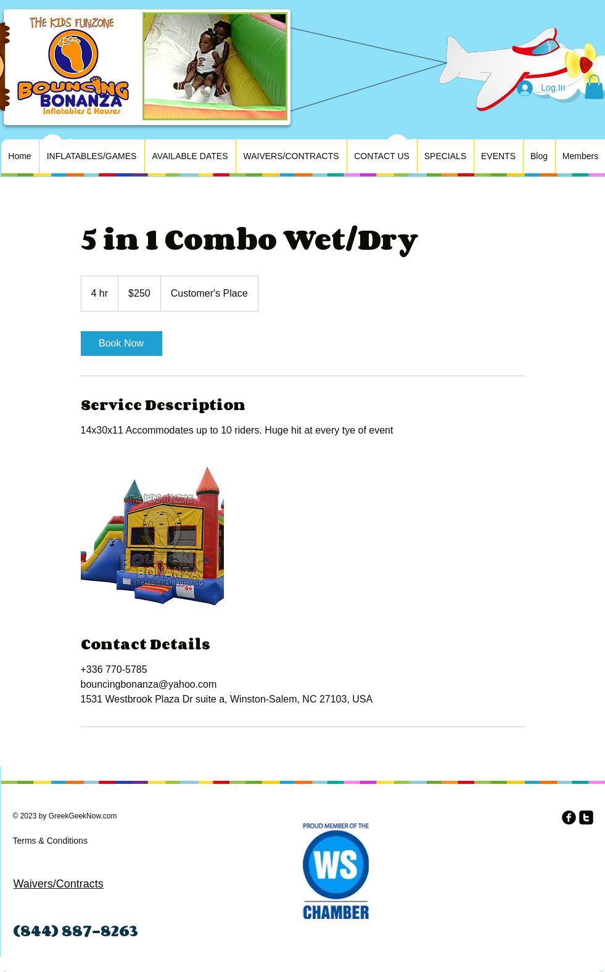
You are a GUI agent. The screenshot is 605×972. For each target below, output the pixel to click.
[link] (121, 343)
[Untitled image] (152, 536)
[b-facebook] (569, 817)
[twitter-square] (586, 817)
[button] (594, 87)
